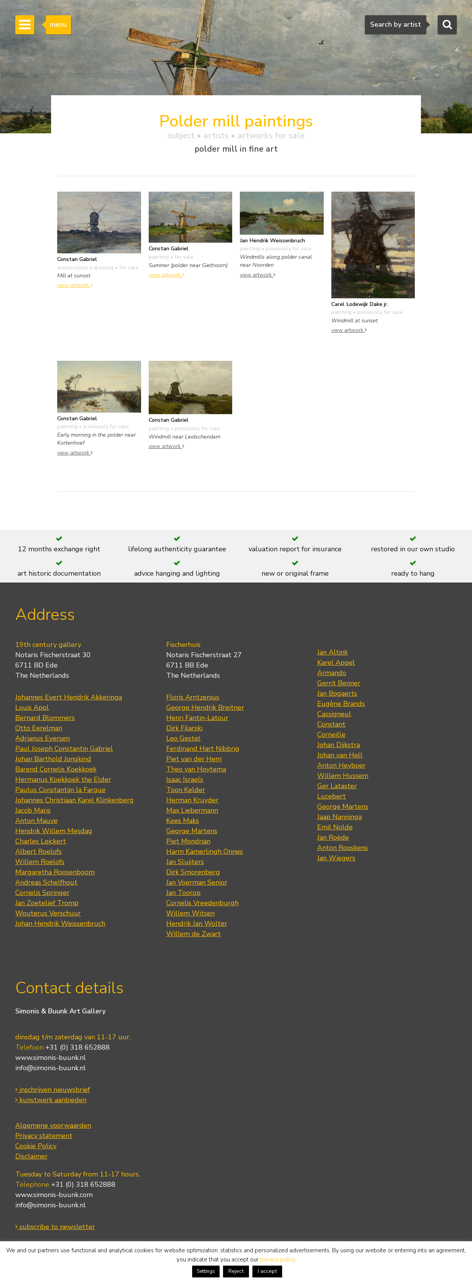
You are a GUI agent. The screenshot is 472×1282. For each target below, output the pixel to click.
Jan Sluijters (185, 861)
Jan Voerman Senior (196, 882)
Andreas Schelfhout (46, 882)
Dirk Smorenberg (193, 872)
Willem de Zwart (193, 933)
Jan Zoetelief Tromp (47, 902)
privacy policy (277, 1259)
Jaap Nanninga (339, 816)
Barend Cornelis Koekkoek (55, 769)
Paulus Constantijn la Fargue (60, 789)
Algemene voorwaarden (53, 1125)
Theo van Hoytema (196, 769)
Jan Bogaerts (337, 693)
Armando (331, 672)
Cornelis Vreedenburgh (202, 902)
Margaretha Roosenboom (55, 872)
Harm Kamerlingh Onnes (204, 851)
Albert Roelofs (38, 851)
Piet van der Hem (194, 758)
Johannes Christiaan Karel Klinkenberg (74, 800)
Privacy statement (43, 1135)
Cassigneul (334, 714)
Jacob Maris (33, 810)
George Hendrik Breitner (205, 707)
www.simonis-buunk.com (54, 1194)
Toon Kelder (185, 789)
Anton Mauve (36, 820)
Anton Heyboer (341, 765)
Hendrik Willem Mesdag (53, 830)
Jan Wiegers (336, 858)
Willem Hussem (342, 775)
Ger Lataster (337, 786)
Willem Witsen (190, 913)
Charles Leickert (40, 841)
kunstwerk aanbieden (51, 1099)
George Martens (191, 830)
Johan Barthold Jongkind (53, 758)
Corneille (331, 734)
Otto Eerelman (38, 728)
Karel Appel (336, 662)
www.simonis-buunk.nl (50, 1057)
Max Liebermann (192, 810)
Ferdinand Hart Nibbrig (202, 748)
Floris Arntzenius (192, 697)
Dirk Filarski (184, 728)
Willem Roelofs (39, 861)
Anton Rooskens (342, 847)
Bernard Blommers (45, 717)
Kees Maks (182, 820)
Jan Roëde (333, 837)
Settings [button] (206, 1271)
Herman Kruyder (192, 800)
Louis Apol (32, 707)
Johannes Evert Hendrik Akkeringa (68, 697)
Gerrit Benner (338, 683)
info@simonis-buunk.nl (50, 1067)
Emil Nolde (335, 827)
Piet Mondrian (188, 841)
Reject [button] (236, 1271)
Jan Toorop (183, 892)
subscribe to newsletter (55, 1226)
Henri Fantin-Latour (197, 717)
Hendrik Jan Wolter (196, 923)
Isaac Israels (184, 779)
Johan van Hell (340, 755)
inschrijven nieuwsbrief (52, 1089)
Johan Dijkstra (338, 744)
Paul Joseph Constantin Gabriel (64, 748)
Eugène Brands (341, 703)
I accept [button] (267, 1271)
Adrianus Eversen (42, 738)
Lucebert (331, 796)
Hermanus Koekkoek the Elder (63, 779)
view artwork (75, 285)
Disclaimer (31, 1156)
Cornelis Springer (42, 892)
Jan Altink (332, 652)
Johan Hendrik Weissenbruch (60, 923)
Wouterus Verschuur (48, 913)
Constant (331, 724)
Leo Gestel (183, 738)
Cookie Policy (35, 1146)
